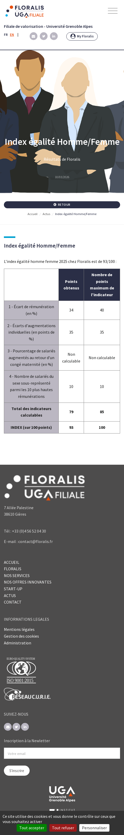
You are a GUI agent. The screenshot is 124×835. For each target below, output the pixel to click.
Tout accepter (31, 827)
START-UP (13, 588)
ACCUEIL (11, 562)
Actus (46, 214)
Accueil (32, 214)
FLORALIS (12, 568)
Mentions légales (19, 629)
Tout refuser (63, 827)
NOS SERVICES (17, 575)
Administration (17, 642)
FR (6, 35)
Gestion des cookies (21, 636)
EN (12, 35)
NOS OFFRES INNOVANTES (27, 582)
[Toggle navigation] (112, 11)
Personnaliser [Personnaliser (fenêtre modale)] (94, 827)
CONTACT (13, 602)
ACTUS (10, 595)
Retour (62, 204)
